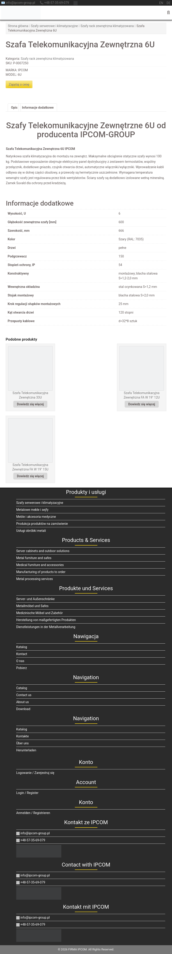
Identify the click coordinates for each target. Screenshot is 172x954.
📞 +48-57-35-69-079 (54, 3)
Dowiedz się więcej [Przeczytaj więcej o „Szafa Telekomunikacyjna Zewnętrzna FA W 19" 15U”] (30, 476)
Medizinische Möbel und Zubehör (39, 613)
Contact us (23, 695)
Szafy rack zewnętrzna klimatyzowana (107, 26)
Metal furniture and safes (33, 558)
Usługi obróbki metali (31, 530)
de (168, 3)
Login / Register (27, 793)
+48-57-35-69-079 (30, 840)
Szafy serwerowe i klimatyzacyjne (54, 26)
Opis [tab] (14, 107)
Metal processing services (34, 579)
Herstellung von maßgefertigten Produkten (46, 620)
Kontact (21, 654)
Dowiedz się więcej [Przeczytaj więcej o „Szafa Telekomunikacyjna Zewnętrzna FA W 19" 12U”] (141, 404)
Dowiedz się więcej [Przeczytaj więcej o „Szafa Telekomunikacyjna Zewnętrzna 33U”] (30, 404)
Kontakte (22, 736)
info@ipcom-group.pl (33, 833)
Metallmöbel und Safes (32, 606)
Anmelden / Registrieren (33, 813)
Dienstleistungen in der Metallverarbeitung (45, 627)
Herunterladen (26, 750)
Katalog (21, 647)
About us (22, 702)
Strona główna (18, 26)
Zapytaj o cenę (19, 84)
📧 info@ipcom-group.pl (18, 3)
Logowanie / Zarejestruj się (35, 773)
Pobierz (21, 668)
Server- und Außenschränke (35, 599)
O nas (20, 661)
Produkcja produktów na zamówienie (42, 523)
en (161, 3)
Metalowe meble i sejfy (32, 509)
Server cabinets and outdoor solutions (42, 551)
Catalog (21, 688)
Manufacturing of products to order (40, 572)
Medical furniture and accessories (40, 565)
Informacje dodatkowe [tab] (38, 107)
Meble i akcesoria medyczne (36, 516)
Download (23, 709)
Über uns (22, 743)
